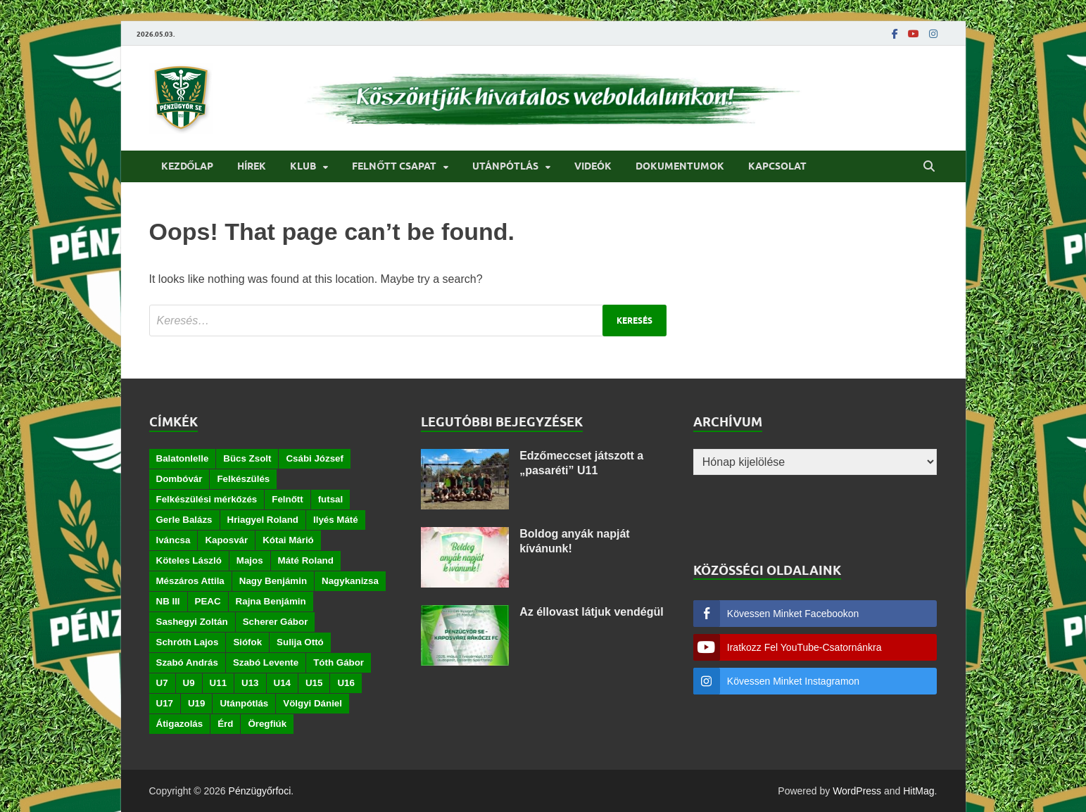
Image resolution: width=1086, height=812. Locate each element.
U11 (218, 683)
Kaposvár (226, 540)
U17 (164, 703)
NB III (168, 601)
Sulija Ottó (300, 642)
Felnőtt (287, 499)
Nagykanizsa (350, 581)
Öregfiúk (267, 723)
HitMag (918, 791)
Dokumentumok (680, 166)
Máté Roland (306, 560)
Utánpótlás (505, 166)
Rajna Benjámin (271, 601)
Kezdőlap (187, 166)
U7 (162, 683)
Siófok (247, 642)
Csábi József (314, 458)
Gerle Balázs (184, 519)
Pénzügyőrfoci (260, 791)
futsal (330, 499)
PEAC (208, 601)
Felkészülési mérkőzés (207, 499)
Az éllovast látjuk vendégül (591, 612)
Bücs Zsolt (247, 458)
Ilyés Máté (335, 519)
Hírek (251, 166)
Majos (249, 560)
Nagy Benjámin (273, 581)
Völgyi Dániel (312, 703)
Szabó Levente (265, 662)
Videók (593, 166)
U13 (249, 683)
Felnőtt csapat (394, 166)
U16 (345, 683)
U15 (313, 683)
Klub (303, 166)
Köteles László (189, 560)
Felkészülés (243, 479)
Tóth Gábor (338, 662)
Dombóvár (179, 479)
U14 (282, 683)
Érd (225, 723)
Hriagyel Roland (262, 519)
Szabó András (187, 662)
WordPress (857, 791)
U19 (196, 703)
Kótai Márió (288, 540)
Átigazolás (179, 723)
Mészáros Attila (190, 581)
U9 (189, 683)
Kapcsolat (777, 166)
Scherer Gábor (275, 621)
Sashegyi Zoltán (192, 621)
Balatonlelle (182, 458)
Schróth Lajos (187, 642)
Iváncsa (173, 540)
